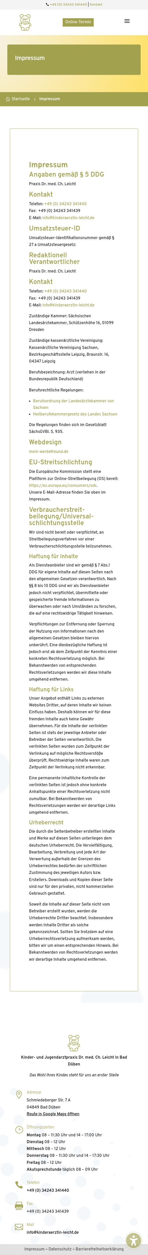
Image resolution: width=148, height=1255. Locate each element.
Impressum (34, 1249)
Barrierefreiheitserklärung (100, 1249)
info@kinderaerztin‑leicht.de (68, 218)
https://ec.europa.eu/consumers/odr (62, 485)
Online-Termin (78, 22)
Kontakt (96, 5)
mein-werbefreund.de (48, 451)
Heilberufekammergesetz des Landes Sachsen (75, 414)
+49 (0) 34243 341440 (68, 5)
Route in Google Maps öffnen (53, 1114)
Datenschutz (59, 1249)
